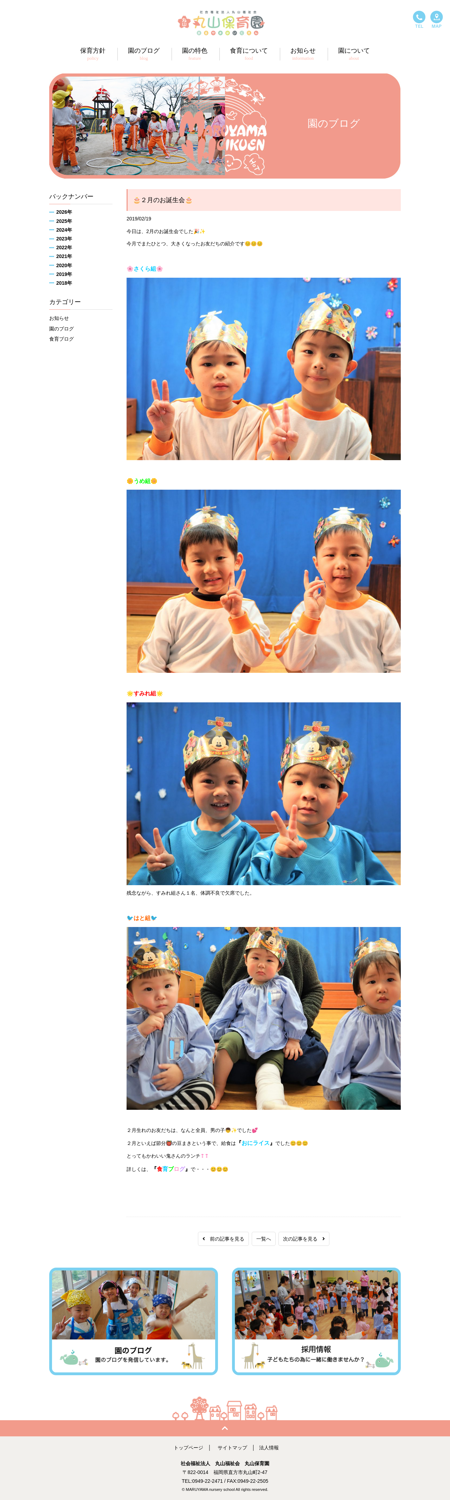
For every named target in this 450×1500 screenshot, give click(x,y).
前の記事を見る (223, 1239)
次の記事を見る (304, 1239)
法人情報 (269, 1447)
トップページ (188, 1447)
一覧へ (263, 1239)
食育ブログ (61, 339)
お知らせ (59, 318)
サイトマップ (232, 1447)
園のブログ (61, 328)
